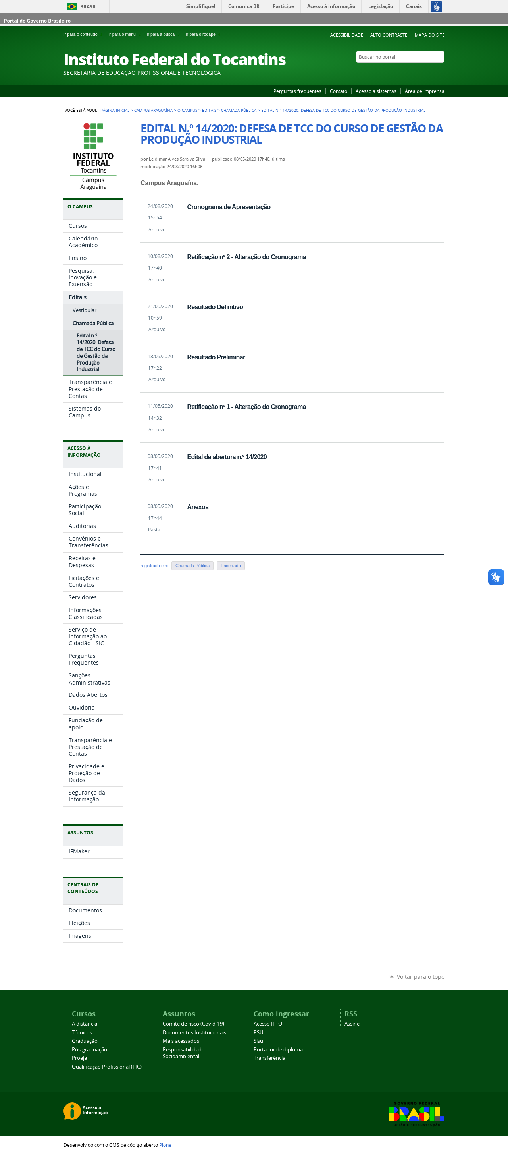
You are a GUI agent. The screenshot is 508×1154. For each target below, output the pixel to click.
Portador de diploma (278, 1049)
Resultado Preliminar (216, 357)
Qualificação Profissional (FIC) (107, 1066)
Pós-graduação (89, 1049)
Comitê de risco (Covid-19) (193, 1023)
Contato (338, 91)
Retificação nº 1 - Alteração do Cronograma (246, 406)
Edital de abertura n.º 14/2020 (227, 456)
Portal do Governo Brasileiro (37, 20)
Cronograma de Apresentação (228, 206)
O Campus (187, 110)
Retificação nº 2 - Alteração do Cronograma (246, 256)
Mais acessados (181, 1041)
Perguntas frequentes (297, 91)
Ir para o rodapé (204, 34)
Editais (209, 110)
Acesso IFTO (268, 1023)
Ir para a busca (165, 34)
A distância (84, 1023)
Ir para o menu (125, 34)
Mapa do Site (429, 35)
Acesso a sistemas (376, 91)
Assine (352, 1023)
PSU (258, 1032)
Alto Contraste (388, 35)
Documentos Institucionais (194, 1032)
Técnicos (82, 1032)
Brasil (88, 6)
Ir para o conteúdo (84, 34)
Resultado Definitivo (215, 306)
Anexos (197, 506)
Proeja (79, 1058)
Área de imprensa (424, 91)
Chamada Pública (238, 110)
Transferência (269, 1058)
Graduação (85, 1041)
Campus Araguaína (153, 110)
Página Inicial (114, 110)
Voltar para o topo (420, 976)
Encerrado (231, 565)
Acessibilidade (346, 35)
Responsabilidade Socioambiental (183, 1053)
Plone (165, 1145)
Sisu (258, 1041)
